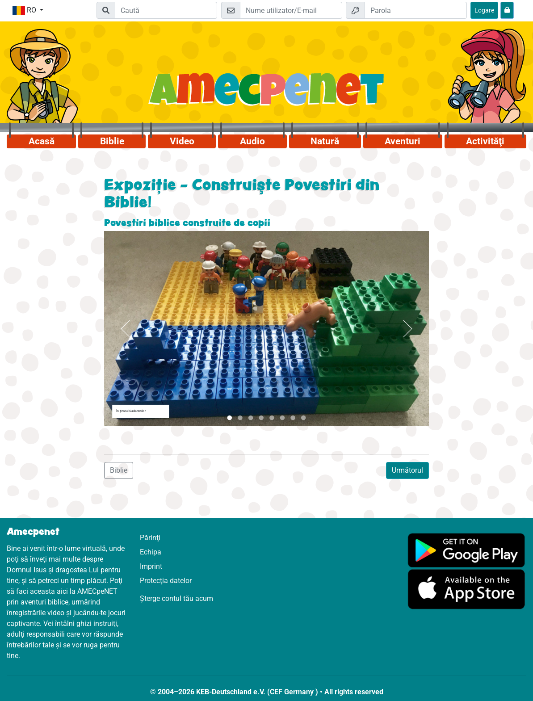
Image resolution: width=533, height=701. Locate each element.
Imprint (151, 566)
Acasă (42, 141)
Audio (252, 141)
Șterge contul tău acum (176, 598)
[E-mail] (291, 10)
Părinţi (150, 537)
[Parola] (416, 10)
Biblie (112, 141)
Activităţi (485, 141)
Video (182, 141)
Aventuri (402, 141)
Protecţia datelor (166, 580)
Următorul (407, 470)
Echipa (150, 552)
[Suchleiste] (166, 10)
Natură (325, 141)
